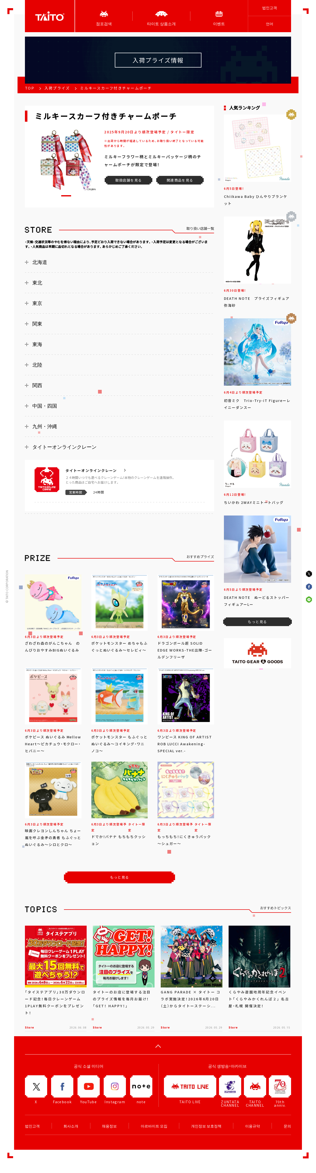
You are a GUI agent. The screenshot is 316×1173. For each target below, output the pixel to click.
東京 (37, 303)
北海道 (39, 262)
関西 (37, 385)
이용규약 (252, 1126)
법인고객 (269, 7)
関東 (37, 324)
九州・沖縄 (44, 426)
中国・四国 (44, 406)
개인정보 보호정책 (206, 1126)
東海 (37, 344)
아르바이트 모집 (154, 1126)
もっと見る (119, 877)
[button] (66, 195)
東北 (37, 282)
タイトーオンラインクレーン (64, 447)
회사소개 (70, 1126)
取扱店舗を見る (128, 180)
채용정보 (109, 1126)
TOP (29, 88)
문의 (287, 1126)
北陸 (37, 365)
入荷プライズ (57, 88)
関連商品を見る (180, 180)
